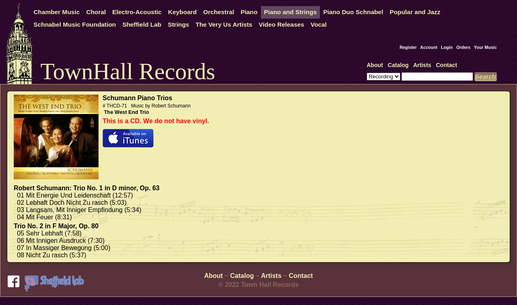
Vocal (319, 24)
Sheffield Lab (141, 24)
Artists (422, 65)
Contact (446, 65)
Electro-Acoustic (137, 11)
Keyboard (182, 11)
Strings (178, 24)
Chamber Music (57, 11)
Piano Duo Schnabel (353, 11)
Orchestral (218, 11)
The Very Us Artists (223, 24)
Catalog (398, 65)
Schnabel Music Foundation (75, 24)
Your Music (485, 47)
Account (428, 47)
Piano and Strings (290, 11)
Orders (463, 47)
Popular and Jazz (415, 11)
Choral (96, 11)
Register (408, 47)
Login (447, 47)
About (375, 65)
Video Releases (281, 24)
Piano (249, 11)
